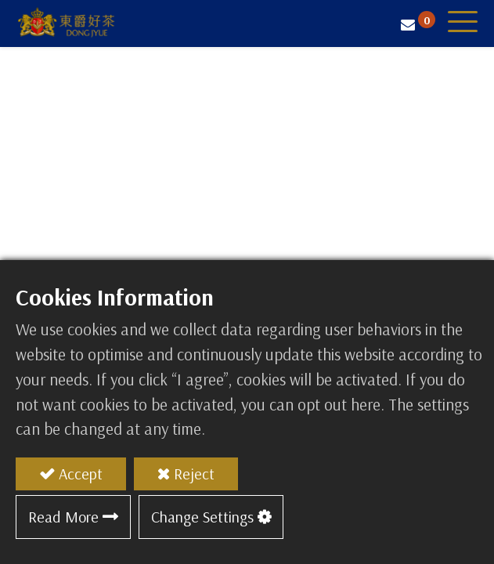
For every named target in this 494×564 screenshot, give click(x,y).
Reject (194, 473)
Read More (63, 516)
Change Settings (202, 516)
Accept (81, 473)
